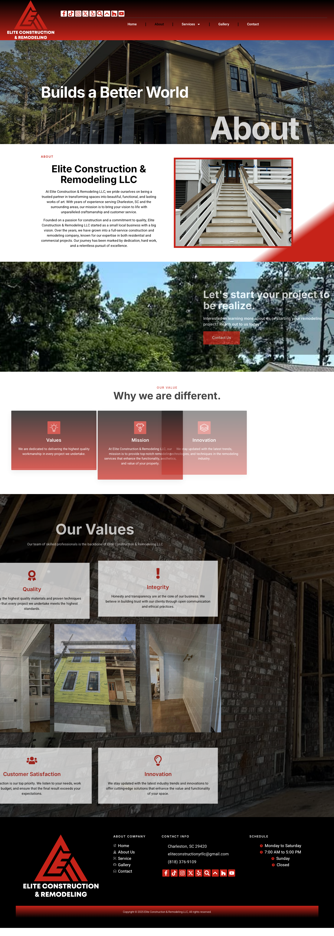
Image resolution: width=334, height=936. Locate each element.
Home (132, 24)
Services (191, 24)
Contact (253, 24)
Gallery (223, 24)
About (159, 24)
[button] (25, 687)
